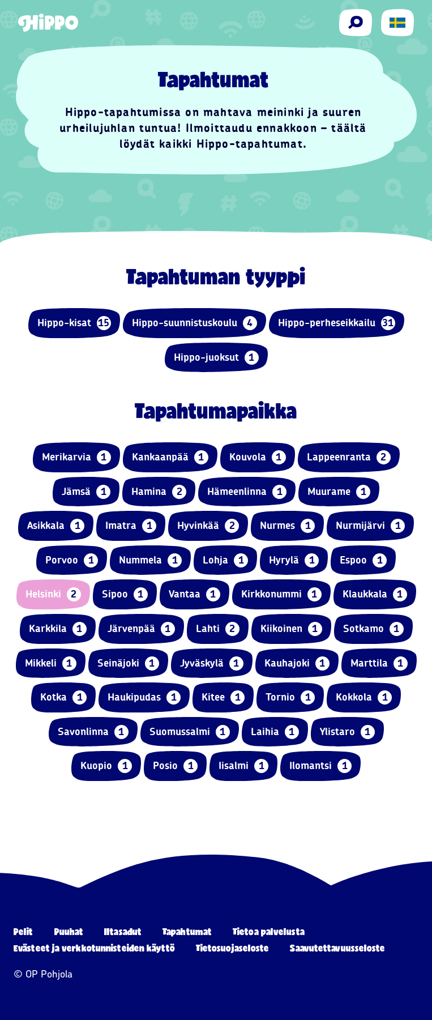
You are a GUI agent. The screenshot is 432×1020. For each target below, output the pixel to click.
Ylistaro (347, 732)
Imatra (130, 526)
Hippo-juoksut (216, 358)
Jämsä (86, 492)
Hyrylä (294, 560)
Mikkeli (50, 663)
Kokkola (364, 697)
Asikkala (55, 526)
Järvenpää (141, 629)
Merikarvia (76, 457)
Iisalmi (243, 766)
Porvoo (71, 560)
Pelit (23, 931)
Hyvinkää (208, 526)
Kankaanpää (170, 457)
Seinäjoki (128, 663)
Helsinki (53, 594)
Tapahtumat (187, 931)
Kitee (223, 697)
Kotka (63, 697)
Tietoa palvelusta (269, 931)
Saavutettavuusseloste (337, 947)
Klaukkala (375, 594)
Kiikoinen (291, 629)
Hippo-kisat (74, 323)
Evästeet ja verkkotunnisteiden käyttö (94, 947)
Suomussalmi (189, 732)
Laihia (275, 732)
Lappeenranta (349, 457)
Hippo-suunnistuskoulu (194, 323)
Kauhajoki (297, 663)
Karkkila (58, 629)
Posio (175, 766)
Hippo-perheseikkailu (336, 323)
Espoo (363, 560)
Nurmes (287, 526)
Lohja (225, 560)
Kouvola (257, 457)
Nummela (150, 560)
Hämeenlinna (246, 492)
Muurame (338, 492)
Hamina (158, 492)
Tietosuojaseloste (233, 947)
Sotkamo (373, 629)
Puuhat (69, 931)
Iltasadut (123, 931)
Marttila (379, 663)
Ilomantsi (320, 766)
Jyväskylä (211, 663)
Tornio (290, 697)
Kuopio (106, 766)
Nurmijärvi (370, 526)
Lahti (217, 629)
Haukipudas (144, 697)
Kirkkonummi (281, 594)
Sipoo (125, 594)
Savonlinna (93, 732)
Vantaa (194, 594)
